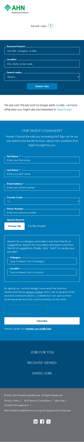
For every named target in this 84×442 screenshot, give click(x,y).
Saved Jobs (42, 373)
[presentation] (25, 310)
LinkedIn (36, 421)
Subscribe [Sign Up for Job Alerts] (42, 320)
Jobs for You (42, 352)
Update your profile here (38, 328)
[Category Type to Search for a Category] (42, 261)
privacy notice (34, 291)
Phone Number (15, 208)
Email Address (15, 183)
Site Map (60, 400)
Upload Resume (15, 219)
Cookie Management (16, 405)
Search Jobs (42, 86)
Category (15, 257)
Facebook (42, 421)
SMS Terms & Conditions (37, 400)
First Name (13, 156)
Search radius (14, 72)
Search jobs (64, 109)
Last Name (14, 170)
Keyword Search (16, 46)
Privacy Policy (12, 400)
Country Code (14, 197)
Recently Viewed (42, 363)
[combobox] (42, 63)
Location (11, 59)
